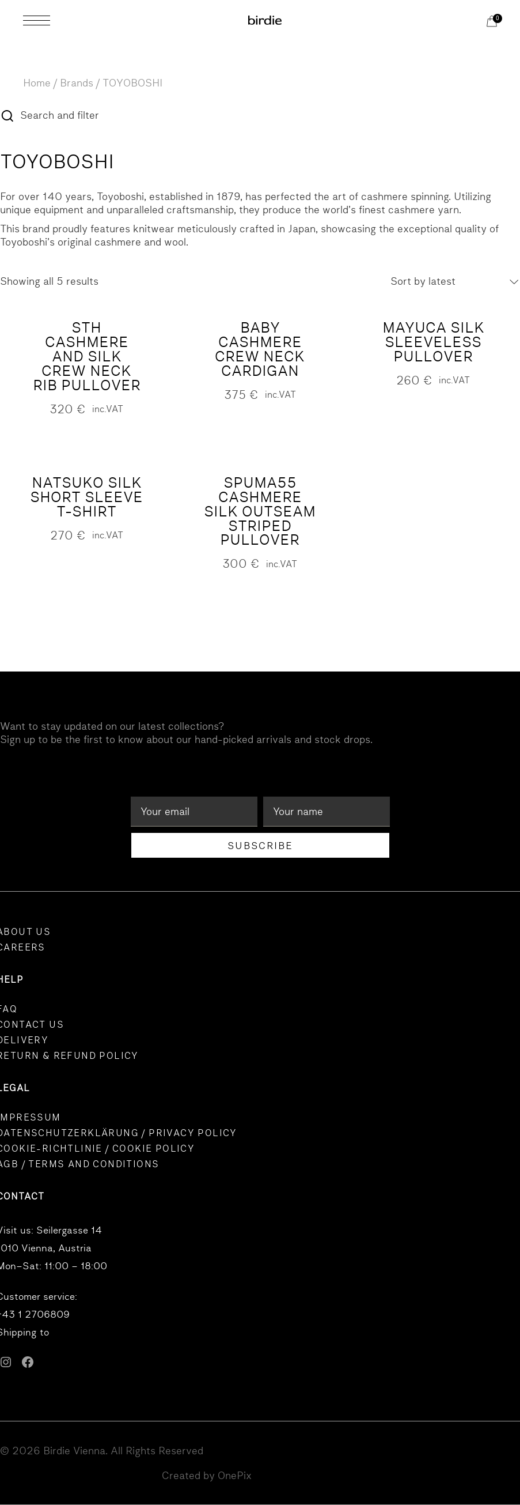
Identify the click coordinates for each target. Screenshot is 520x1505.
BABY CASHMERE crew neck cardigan (260, 349)
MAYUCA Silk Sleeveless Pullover (433, 342)
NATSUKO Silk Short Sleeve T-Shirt (86, 497)
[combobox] (455, 281)
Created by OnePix (207, 1475)
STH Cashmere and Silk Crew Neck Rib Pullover (87, 356)
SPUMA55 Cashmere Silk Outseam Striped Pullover (260, 511)
